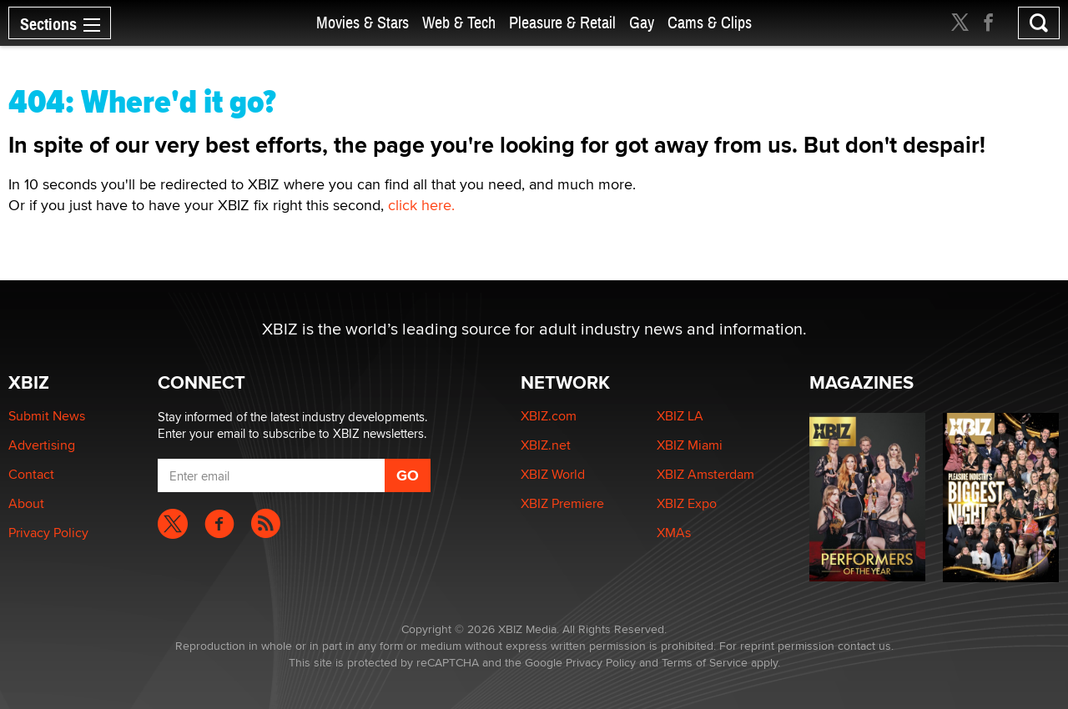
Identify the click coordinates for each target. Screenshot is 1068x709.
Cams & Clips (710, 23)
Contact (31, 474)
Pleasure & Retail (562, 23)
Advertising (41, 445)
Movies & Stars (362, 23)
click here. (421, 204)
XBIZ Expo (687, 503)
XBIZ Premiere (562, 503)
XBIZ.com (549, 415)
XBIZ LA (680, 415)
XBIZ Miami (690, 445)
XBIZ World (553, 474)
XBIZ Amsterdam (705, 474)
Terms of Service (705, 662)
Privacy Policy (48, 532)
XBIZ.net (546, 445)
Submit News (46, 415)
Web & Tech (459, 23)
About (26, 503)
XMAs (674, 532)
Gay (641, 23)
